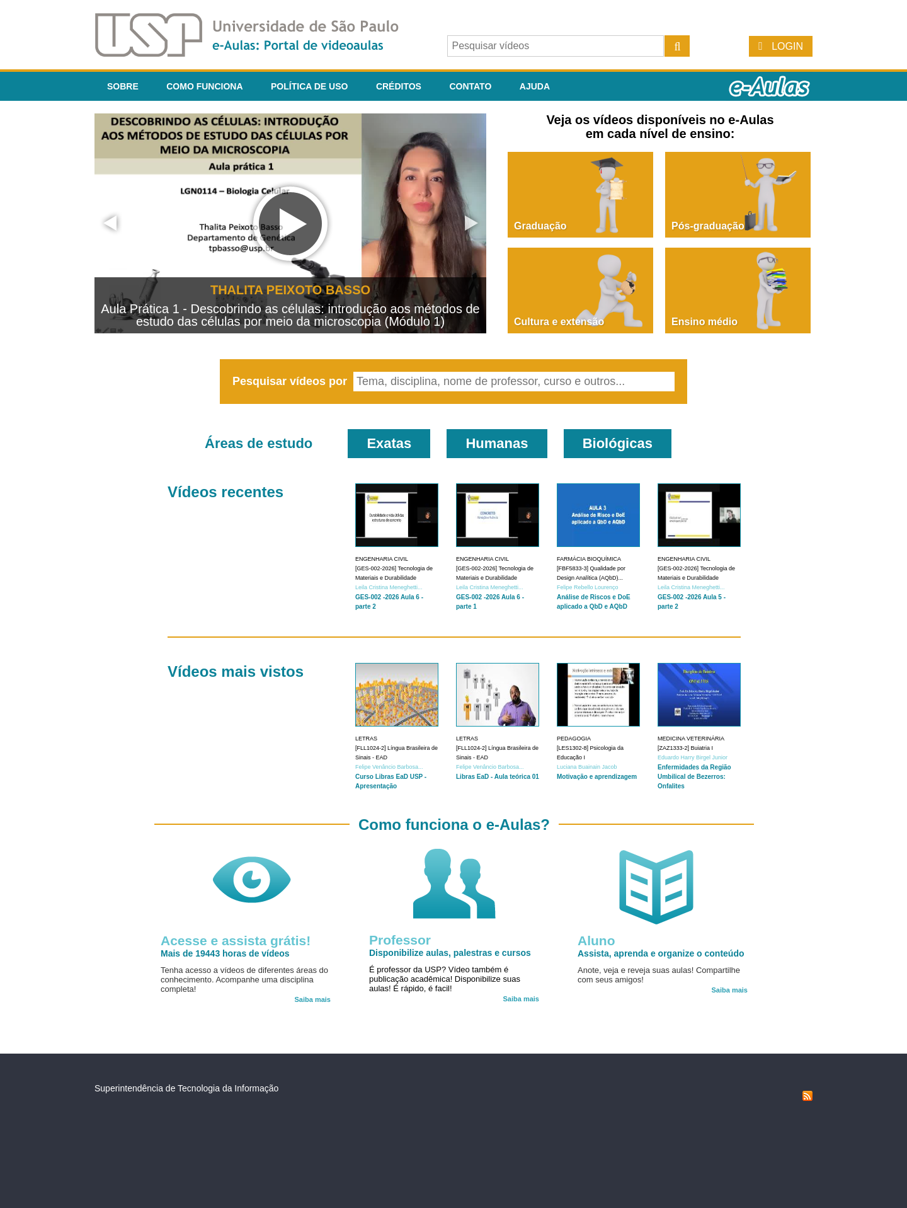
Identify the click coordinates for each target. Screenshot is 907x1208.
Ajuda (535, 86)
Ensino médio (704, 321)
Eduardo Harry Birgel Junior (692, 757)
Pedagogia (574, 738)
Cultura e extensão (559, 321)
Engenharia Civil (381, 559)
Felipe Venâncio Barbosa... (389, 767)
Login (787, 46)
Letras (366, 738)
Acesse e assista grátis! (236, 940)
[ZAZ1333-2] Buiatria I (685, 748)
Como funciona (204, 86)
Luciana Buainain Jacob (587, 767)
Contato (470, 86)
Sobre (123, 86)
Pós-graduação (707, 226)
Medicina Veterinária (691, 738)
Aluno (596, 940)
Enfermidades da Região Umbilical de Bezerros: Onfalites (694, 777)
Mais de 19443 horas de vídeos (225, 953)
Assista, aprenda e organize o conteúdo (661, 953)
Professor (400, 940)
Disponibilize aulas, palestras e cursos (450, 953)
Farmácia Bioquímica (589, 559)
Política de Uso (309, 86)
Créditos (398, 86)
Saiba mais (313, 999)
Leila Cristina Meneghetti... (389, 587)
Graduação (540, 226)
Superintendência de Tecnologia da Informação (186, 1088)
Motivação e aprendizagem (597, 776)
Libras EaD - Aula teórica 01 (497, 776)
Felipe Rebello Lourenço (588, 587)
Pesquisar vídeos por (291, 381)
